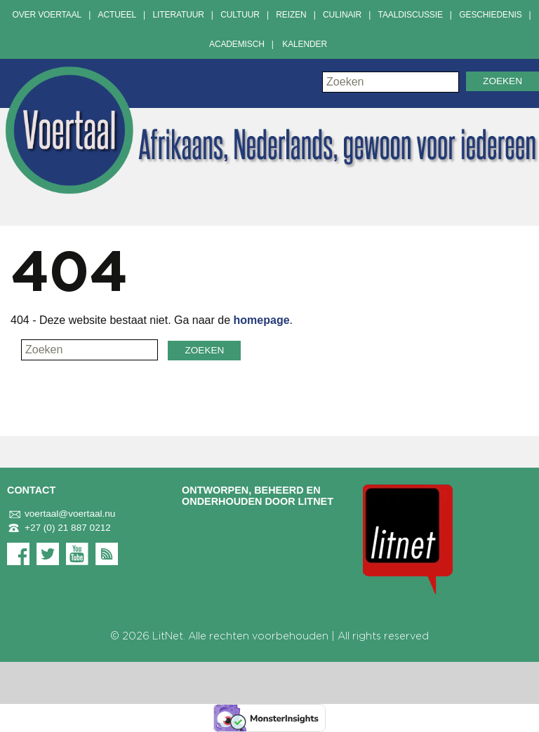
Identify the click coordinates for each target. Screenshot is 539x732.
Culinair (342, 15)
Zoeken (502, 81)
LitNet (167, 636)
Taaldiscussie (410, 15)
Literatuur (178, 15)
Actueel (117, 15)
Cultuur (240, 15)
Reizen (291, 15)
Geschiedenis (490, 15)
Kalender (304, 44)
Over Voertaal (46, 15)
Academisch (237, 44)
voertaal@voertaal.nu (61, 514)
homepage (262, 320)
